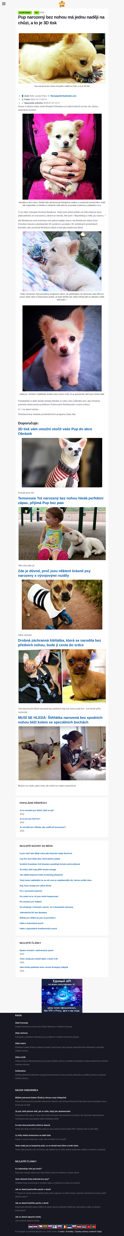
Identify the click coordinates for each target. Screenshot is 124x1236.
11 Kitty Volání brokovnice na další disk (33, 1135)
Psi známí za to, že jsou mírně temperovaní (39, 896)
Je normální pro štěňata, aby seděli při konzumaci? (43, 827)
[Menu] (3, 3)
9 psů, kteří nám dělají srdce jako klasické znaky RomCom (46, 853)
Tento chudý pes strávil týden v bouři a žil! (39, 959)
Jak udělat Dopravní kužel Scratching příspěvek (41, 875)
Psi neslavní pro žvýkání (31, 902)
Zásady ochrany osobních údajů (88, 1231)
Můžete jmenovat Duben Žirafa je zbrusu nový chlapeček (40, 1098)
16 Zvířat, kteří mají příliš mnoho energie (38, 869)
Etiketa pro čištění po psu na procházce (37, 918)
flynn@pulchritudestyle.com (63, 96)
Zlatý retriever (21, 1033)
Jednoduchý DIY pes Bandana (33, 912)
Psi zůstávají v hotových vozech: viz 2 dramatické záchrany (46, 907)
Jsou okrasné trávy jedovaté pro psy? (32, 1179)
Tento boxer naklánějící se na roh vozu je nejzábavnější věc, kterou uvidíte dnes (56, 880)
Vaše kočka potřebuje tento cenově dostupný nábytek (44, 967)
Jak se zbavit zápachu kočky (28, 1217)
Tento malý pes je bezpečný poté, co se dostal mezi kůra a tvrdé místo (46, 1146)
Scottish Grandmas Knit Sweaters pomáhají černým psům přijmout (50, 864)
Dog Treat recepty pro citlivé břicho (36, 886)
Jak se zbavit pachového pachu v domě (33, 1189)
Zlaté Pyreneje (21, 1023)
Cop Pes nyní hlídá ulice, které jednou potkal (40, 859)
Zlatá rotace (20, 1043)
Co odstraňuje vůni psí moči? (28, 1169)
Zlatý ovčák (20, 1057)
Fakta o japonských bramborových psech (38, 928)
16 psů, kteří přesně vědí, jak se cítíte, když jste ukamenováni (42, 1111)
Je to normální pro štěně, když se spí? (37, 810)
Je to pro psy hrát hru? (30, 819)
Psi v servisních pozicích (31, 891)
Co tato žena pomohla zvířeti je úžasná (32, 1125)
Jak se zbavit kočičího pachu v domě (31, 1203)
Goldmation (20, 1071)
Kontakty (70, 1231)
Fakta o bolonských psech (31, 923)
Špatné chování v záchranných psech (36, 950)
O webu (61, 1231)
